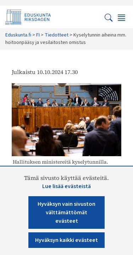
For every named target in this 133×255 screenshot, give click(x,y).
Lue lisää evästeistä (66, 186)
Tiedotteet (56, 35)
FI (38, 35)
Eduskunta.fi (18, 35)
